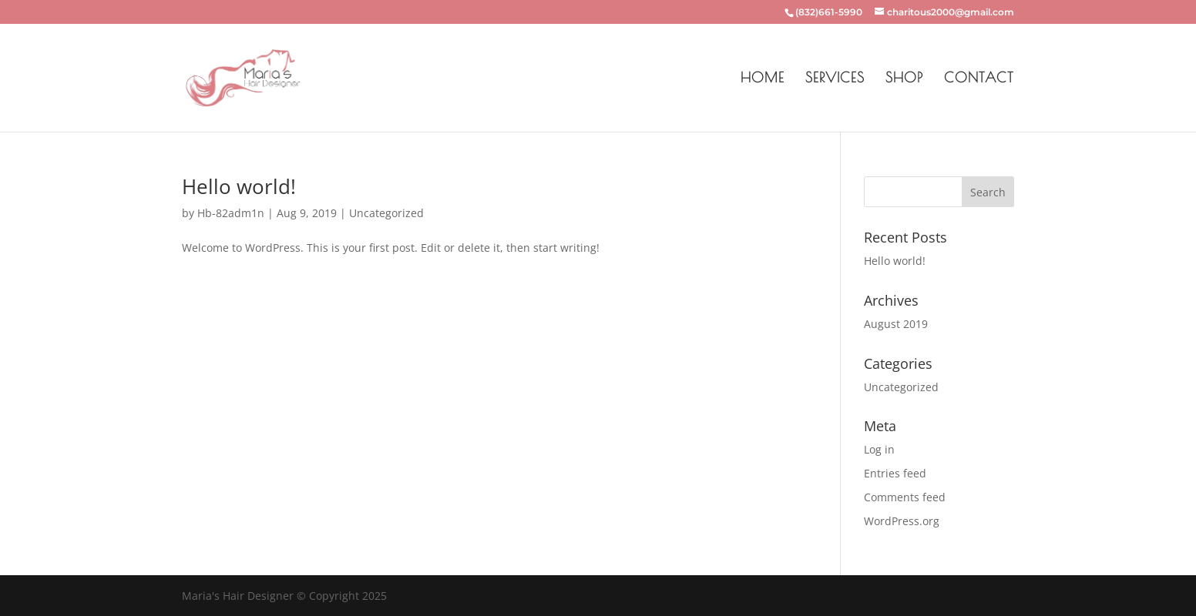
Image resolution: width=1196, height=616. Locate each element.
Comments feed (905, 497)
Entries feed (895, 473)
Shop (904, 78)
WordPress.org (901, 521)
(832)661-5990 (828, 12)
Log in (879, 449)
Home (762, 78)
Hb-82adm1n (230, 213)
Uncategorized (386, 213)
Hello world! (239, 186)
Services (835, 78)
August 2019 (896, 323)
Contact (979, 78)
